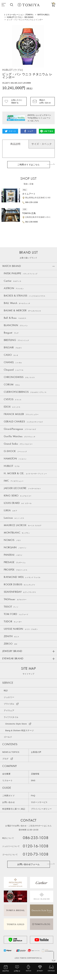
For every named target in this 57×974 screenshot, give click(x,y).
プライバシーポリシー (41, 809)
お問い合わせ (8, 802)
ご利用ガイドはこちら (28, 164)
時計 (6, 690)
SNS (33, 780)
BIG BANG (29, 17)
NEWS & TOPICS (10, 752)
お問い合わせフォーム (28, 864)
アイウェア (9, 710)
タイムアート (29, 194)
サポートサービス (39, 802)
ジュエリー (9, 697)
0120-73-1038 (35, 854)
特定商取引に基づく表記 (13, 809)
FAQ (33, 795)
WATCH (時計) (43, 15)
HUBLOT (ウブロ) (14, 17)
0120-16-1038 (35, 846)
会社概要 (6, 774)
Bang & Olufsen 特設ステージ (19, 730)
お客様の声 (36, 752)
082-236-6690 (31, 222)
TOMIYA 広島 (29, 213)
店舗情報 (35, 774)
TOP (53, 961)
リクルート (7, 780)
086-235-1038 (31, 202)
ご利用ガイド (8, 795)
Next (53, 46)
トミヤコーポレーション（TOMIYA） (19, 15)
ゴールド (8, 737)
